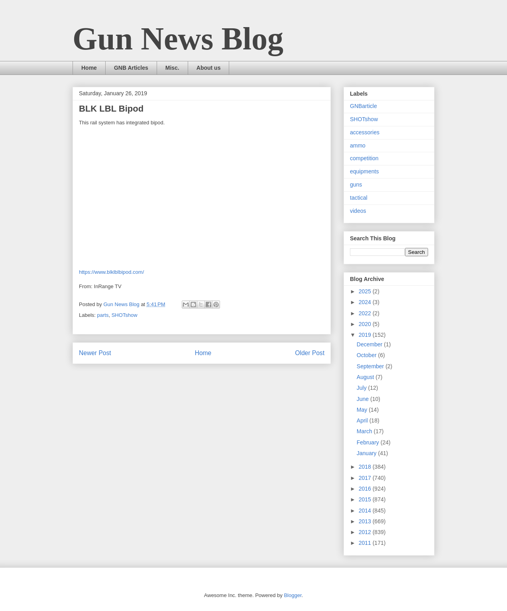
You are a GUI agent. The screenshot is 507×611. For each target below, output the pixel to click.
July (362, 388)
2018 (366, 467)
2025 (366, 291)
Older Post (309, 353)
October (367, 355)
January (367, 453)
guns (356, 184)
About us (209, 68)
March (365, 431)
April (363, 420)
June (363, 399)
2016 (366, 488)
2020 (366, 324)
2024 (366, 302)
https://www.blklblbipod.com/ (111, 272)
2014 (366, 510)
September (371, 366)
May (363, 410)
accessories (364, 132)
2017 (366, 478)
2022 (366, 313)
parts (103, 315)
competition (364, 158)
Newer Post (95, 353)
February (369, 442)
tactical (358, 197)
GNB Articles (131, 68)
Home (89, 68)
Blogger (292, 595)
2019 (366, 335)
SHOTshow (125, 315)
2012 (366, 532)
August (366, 377)
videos (358, 211)
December (370, 344)
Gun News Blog (178, 38)
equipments (364, 171)
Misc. (172, 68)
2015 (366, 499)
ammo (358, 145)
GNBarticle (363, 106)
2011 (366, 543)
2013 (366, 521)
